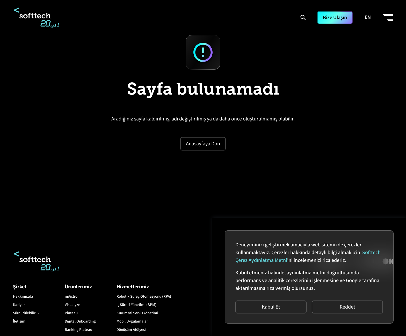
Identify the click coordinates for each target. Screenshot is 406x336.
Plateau (71, 313)
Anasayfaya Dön (203, 143)
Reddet (347, 307)
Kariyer (19, 305)
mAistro (71, 296)
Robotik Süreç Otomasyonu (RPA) (144, 296)
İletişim (19, 321)
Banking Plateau (78, 329)
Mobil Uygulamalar (132, 321)
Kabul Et (271, 307)
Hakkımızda (23, 296)
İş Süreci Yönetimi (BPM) (136, 305)
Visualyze (72, 305)
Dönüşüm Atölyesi (131, 329)
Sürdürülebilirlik (26, 313)
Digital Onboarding (80, 321)
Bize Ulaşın (335, 17)
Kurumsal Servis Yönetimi (137, 313)
